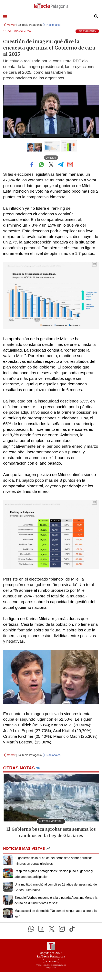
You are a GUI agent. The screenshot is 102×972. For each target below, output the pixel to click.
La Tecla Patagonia (30, 24)
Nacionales (53, 24)
